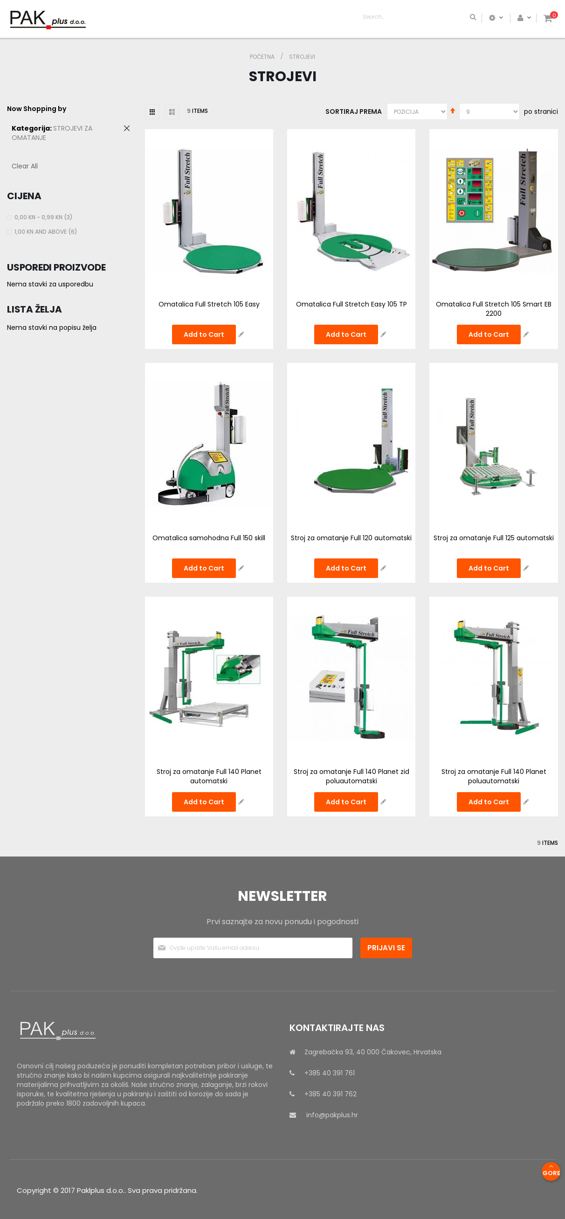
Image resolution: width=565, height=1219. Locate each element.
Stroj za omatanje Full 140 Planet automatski (209, 776)
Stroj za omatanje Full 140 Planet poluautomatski (493, 776)
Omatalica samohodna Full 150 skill (208, 538)
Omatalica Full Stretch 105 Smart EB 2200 (493, 309)
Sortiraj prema (353, 111)
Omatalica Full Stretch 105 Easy (209, 304)
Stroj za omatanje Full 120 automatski (351, 538)
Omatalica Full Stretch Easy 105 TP (351, 304)
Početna (263, 57)
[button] (241, 334)
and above (47, 232)
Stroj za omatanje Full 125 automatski (494, 538)
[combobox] (456, 18)
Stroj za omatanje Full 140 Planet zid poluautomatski (351, 776)
